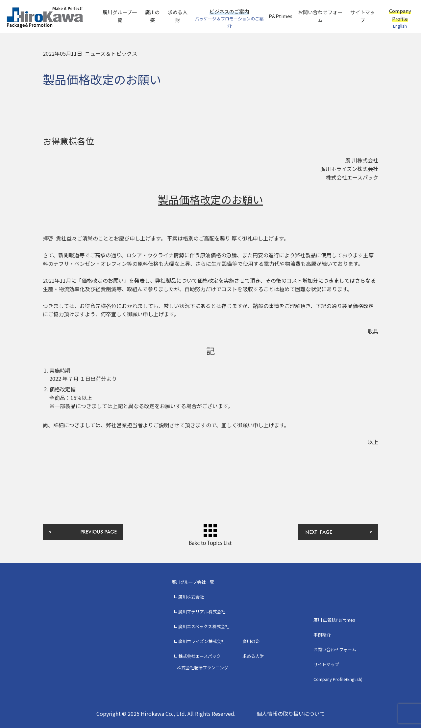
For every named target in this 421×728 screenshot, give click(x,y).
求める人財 (177, 16)
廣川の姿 (152, 16)
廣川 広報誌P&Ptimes (334, 620)
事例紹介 (322, 634)
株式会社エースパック (199, 656)
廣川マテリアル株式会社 (201, 611)
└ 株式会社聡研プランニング (200, 667)
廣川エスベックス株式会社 (203, 626)
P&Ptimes (280, 16)
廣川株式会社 (191, 597)
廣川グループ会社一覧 (193, 582)
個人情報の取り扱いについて (291, 713)
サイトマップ (362, 16)
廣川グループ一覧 (120, 16)
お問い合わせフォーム (320, 16)
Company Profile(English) (337, 679)
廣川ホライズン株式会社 (201, 641)
